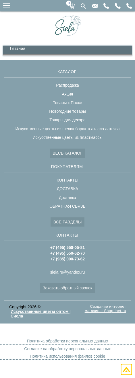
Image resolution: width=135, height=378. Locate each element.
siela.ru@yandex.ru (95, 5)
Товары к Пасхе (67, 102)
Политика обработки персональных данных (67, 341)
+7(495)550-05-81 (129, 5)
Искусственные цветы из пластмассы (67, 137)
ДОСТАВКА (67, 188)
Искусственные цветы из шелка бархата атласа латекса (67, 128)
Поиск (83, 6)
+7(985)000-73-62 (106, 5)
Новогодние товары (67, 111)
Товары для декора (67, 120)
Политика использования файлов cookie (67, 356)
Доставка (67, 197)
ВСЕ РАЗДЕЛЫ (67, 222)
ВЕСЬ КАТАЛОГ (67, 153)
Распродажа (67, 85)
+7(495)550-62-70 (118, 5)
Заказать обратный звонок (67, 288)
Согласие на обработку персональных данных (67, 348)
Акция (67, 94)
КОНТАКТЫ (67, 180)
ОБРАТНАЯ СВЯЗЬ (67, 206)
